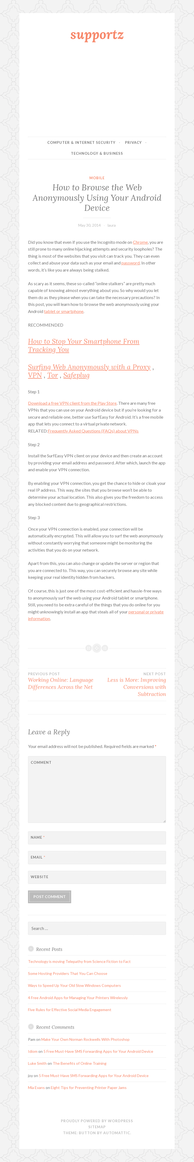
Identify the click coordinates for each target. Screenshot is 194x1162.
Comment (41, 762)
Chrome (140, 242)
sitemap (97, 1127)
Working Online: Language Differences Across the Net (62, 681)
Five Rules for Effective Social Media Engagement (69, 1009)
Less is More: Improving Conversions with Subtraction (131, 684)
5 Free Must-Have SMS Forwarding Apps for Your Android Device (98, 1051)
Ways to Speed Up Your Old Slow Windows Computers (74, 985)
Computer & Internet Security (81, 142)
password (130, 262)
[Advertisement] (97, 91)
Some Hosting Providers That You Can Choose (67, 973)
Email (38, 857)
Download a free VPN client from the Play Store (72, 403)
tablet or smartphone (63, 311)
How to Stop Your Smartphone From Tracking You (83, 345)
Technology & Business (97, 153)
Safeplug (76, 375)
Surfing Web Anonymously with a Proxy (89, 367)
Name (38, 837)
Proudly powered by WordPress (97, 1121)
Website (39, 877)
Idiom (32, 1051)
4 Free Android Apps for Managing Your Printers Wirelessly (78, 997)
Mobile (97, 178)
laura (112, 225)
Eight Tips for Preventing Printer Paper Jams (89, 1087)
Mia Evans (36, 1087)
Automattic (116, 1133)
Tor (52, 375)
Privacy (133, 142)
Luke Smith (37, 1063)
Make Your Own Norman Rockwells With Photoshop (85, 1039)
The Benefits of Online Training (80, 1063)
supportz (97, 34)
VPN (35, 375)
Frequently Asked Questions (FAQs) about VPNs (93, 430)
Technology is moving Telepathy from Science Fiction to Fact (79, 961)
